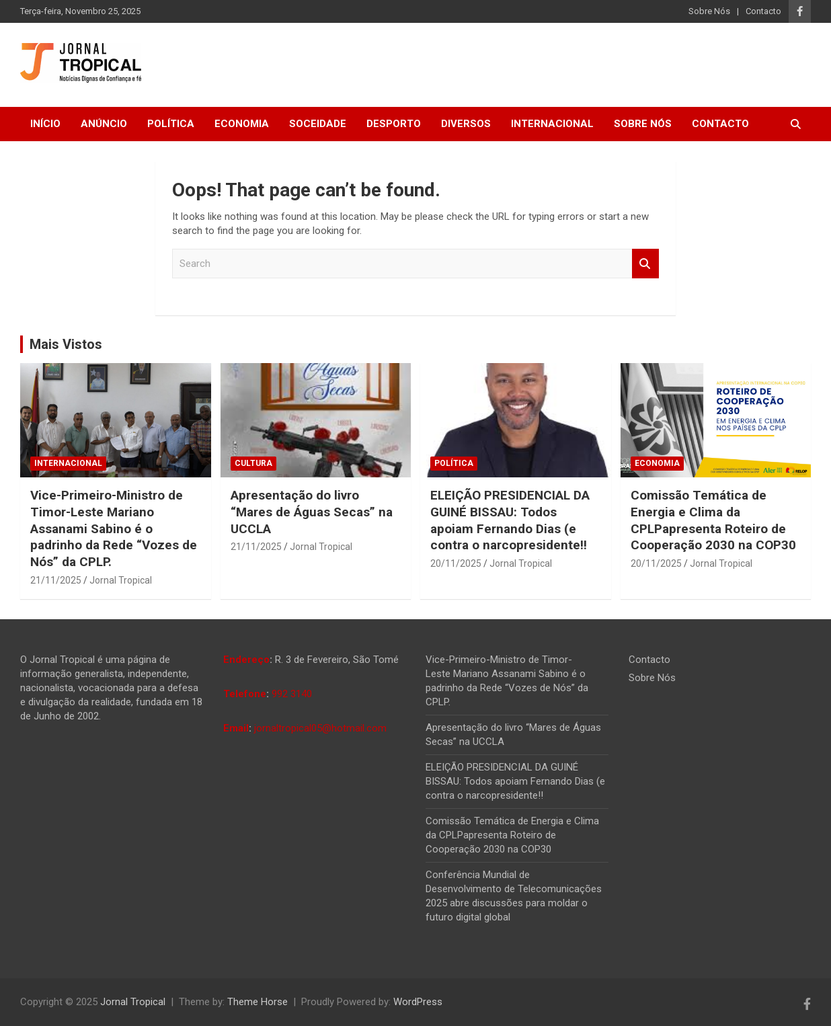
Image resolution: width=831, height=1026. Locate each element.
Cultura (253, 463)
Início (45, 124)
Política (170, 124)
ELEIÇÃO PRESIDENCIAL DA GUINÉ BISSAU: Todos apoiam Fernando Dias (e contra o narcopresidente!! (510, 520)
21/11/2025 (55, 580)
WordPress (417, 1002)
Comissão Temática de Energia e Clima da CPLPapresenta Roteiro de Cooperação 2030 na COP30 (713, 520)
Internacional (552, 124)
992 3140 (292, 694)
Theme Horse (257, 1002)
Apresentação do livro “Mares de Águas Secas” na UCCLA (312, 511)
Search (645, 264)
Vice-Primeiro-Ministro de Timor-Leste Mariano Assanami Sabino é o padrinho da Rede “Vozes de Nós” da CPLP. (113, 528)
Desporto (393, 124)
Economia (241, 124)
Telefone (244, 694)
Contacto (763, 11)
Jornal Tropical (120, 580)
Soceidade (317, 124)
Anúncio (104, 124)
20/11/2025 (455, 563)
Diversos (466, 124)
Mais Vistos (66, 344)
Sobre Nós (709, 11)
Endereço (246, 660)
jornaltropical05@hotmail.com (320, 728)
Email (236, 728)
